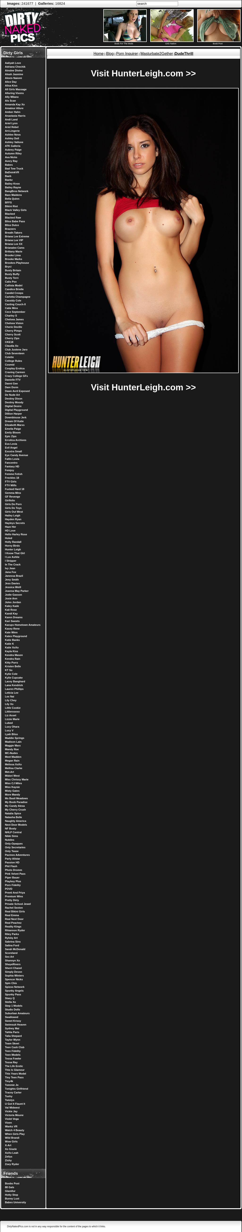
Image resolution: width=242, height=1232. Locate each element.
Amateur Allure (14, 108)
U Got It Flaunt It (15, 1103)
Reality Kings (13, 926)
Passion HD (12, 862)
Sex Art (9, 956)
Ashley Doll (12, 138)
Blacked (10, 213)
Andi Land (11, 119)
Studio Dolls (12, 1009)
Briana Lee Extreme (17, 236)
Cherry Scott (13, 334)
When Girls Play (15, 1134)
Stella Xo (10, 1002)
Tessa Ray (11, 1062)
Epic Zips (11, 436)
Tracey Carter (13, 1092)
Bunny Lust (12, 1198)
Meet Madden (13, 756)
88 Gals (9, 1187)
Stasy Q (10, 998)
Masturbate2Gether (157, 54)
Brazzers (10, 228)
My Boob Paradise (16, 802)
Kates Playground (16, 636)
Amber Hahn (12, 112)
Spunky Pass (13, 994)
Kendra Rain (12, 658)
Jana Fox (10, 572)
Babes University (15, 1202)
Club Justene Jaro (16, 349)
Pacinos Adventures (17, 854)
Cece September (15, 311)
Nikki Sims (11, 836)
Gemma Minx (13, 492)
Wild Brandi (12, 1137)
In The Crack (13, 564)
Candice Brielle (14, 289)
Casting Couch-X (15, 304)
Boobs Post (12, 1183)
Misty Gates (12, 790)
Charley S (11, 315)
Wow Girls (11, 1141)
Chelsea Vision (14, 323)
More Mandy (12, 794)
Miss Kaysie (12, 787)
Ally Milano (12, 96)
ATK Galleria (12, 145)
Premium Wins (14, 896)
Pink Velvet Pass (15, 873)
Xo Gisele (11, 1149)
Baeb (8, 176)
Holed (8, 538)
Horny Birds (12, 545)
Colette (9, 357)
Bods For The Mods (125, 42)
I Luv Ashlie (12, 557)
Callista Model (13, 285)
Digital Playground (16, 409)
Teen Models (13, 1054)
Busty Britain (13, 270)
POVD (8, 888)
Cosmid (9, 364)
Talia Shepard (13, 1035)
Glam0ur (10, 1191)
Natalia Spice (13, 813)
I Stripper (10, 560)
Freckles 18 (12, 477)
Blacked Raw (13, 217)
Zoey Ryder (12, 1164)
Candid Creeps (14, 293)
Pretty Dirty (12, 900)
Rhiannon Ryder (15, 930)
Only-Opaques (14, 843)
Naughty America (15, 821)
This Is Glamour (15, 1069)
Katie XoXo (12, 647)
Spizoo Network (15, 986)
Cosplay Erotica (15, 368)
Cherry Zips (12, 338)
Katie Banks (12, 640)
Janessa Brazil (14, 575)
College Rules (13, 360)
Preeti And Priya (15, 892)
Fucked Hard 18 (14, 489)
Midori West (12, 775)
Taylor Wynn (12, 1039)
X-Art (8, 1145)
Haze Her (10, 526)
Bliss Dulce (12, 225)
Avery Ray (11, 161)
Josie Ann (11, 598)
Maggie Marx (13, 745)
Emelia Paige (13, 428)
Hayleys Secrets (15, 523)
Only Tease (12, 851)
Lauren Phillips (14, 689)
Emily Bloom (13, 432)
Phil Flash (11, 866)
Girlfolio (10, 500)
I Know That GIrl (15, 553)
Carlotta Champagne (17, 296)
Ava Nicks (11, 157)
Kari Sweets (12, 621)
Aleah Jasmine (14, 74)
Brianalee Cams (15, 247)
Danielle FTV (13, 379)
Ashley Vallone (14, 142)
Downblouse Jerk (15, 417)
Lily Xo (9, 704)
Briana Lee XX (13, 244)
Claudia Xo (11, 345)
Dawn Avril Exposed (17, 391)
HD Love (10, 530)
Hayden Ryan (13, 519)
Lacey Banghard (15, 681)
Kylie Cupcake (14, 677)
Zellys (8, 1156)
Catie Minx (11, 308)
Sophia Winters (14, 975)
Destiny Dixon (13, 398)
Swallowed (11, 1017)
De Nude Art (12, 394)
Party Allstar (12, 858)
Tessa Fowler (13, 1058)
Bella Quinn (12, 198)
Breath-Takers (13, 232)
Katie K (9, 643)
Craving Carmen (15, 372)
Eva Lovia (11, 443)
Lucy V (9, 730)
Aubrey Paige (13, 149)
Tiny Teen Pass (14, 1077)
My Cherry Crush (15, 809)
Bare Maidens (13, 195)
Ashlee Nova (13, 134)
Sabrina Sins (13, 941)
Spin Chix (11, 983)
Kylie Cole (11, 673)
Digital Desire (13, 406)
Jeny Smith (12, 579)
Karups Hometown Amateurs (23, 624)
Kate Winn (11, 632)
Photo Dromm (13, 870)
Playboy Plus (13, 881)
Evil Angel (11, 447)
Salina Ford (12, 945)
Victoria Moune (14, 1115)
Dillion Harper (13, 413)
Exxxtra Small (13, 451)
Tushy (9, 1096)
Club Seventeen (15, 353)
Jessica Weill (13, 587)
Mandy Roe (12, 749)
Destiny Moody (14, 402)
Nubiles (9, 839)
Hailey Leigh (12, 515)
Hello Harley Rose (16, 534)
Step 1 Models (13, 1005)
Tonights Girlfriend (16, 1088)
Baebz (9, 179)
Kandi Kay (11, 613)
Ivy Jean (10, 568)
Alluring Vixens (14, 93)
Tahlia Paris (12, 1032)
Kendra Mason (14, 655)
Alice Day (11, 81)
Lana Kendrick (14, 685)
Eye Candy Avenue (16, 455)
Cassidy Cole (13, 300)
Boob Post (219, 42)
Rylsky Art (11, 937)
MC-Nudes (11, 753)
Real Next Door (14, 919)
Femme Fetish (13, 474)
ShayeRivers (13, 964)
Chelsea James (14, 319)
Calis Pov (11, 281)
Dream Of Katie (14, 421)
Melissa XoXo (13, 764)
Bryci (8, 266)
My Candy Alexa (15, 805)
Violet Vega (12, 1118)
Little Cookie (13, 707)
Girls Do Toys (13, 508)
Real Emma (12, 915)
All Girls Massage (16, 89)
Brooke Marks (13, 259)
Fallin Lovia (12, 458)
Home (98, 54)
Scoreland (11, 953)
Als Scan (10, 100)
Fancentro (11, 462)
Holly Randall (13, 541)
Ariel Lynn (11, 123)
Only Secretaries (15, 847)
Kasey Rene (12, 628)
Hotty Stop (11, 1194)
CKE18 (9, 342)
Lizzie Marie (12, 719)
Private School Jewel (18, 903)
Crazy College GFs (16, 376)
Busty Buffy (12, 274)
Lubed (9, 722)
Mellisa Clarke (13, 768)
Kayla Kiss (11, 651)
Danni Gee (11, 383)
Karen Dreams (14, 617)
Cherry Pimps (13, 330)
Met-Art (9, 772)
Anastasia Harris (15, 115)
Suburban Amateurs (17, 1013)
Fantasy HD (12, 466)
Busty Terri (11, 277)
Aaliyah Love (13, 63)
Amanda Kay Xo (15, 104)
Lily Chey (11, 700)
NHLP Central (13, 832)
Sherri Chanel (13, 968)
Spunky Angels (14, 990)
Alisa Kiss (11, 85)
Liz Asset (10, 715)
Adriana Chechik (15, 66)
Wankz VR (11, 1126)
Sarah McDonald (15, 949)
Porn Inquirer (127, 54)
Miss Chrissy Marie (17, 779)
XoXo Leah (11, 1152)
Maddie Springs (14, 738)
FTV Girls (11, 481)
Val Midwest (12, 1107)
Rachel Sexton (14, 907)
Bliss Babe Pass (15, 221)
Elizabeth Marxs (15, 425)
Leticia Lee (11, 692)
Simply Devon (13, 971)
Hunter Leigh (13, 549)
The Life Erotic (14, 1066)
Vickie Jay (11, 1111)
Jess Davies (12, 583)
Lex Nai (9, 696)
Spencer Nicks (14, 979)
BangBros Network (16, 191)
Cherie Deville (13, 327)
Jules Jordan (13, 602)
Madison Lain (13, 741)
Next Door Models (16, 824)
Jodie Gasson (13, 594)
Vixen (8, 1122)
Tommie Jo (11, 1085)
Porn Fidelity (13, 885)
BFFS (8, 202)
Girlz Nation (172, 42)
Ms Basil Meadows (16, 798)
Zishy (8, 1160)
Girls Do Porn (13, 504)
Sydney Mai (12, 1028)
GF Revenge (12, 496)
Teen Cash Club (14, 1047)
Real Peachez (13, 922)
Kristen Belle (13, 666)
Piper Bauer (12, 877)
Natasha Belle (13, 817)
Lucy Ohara (12, 726)
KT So (9, 670)
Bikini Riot (11, 206)
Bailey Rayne (13, 187)
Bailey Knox (12, 183)
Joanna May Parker (17, 590)
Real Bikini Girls (15, 911)
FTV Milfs (11, 485)
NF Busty (10, 828)
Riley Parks (12, 934)
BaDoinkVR (12, 172)
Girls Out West (14, 511)
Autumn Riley (13, 153)
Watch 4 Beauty (14, 1130)
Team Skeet (12, 1043)
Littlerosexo (12, 711)
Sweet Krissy (13, 1020)
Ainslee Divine (14, 70)
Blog (110, 54)
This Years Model (15, 1073)
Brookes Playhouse (17, 262)
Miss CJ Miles (13, 783)
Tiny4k (9, 1081)
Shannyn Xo (12, 960)
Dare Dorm (11, 387)
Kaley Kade (12, 606)
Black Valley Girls (16, 210)
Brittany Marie (13, 251)
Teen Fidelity (13, 1051)
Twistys (9, 1100)
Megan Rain (12, 760)
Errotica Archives (15, 440)
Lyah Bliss (11, 734)
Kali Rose (11, 609)
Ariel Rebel (11, 127)
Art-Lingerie (12, 130)
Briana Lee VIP (14, 240)
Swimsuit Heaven (15, 1024)
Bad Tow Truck (14, 168)
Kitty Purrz (11, 662)
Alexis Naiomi (13, 78)
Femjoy (9, 470)
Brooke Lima (13, 255)
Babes (9, 164)
